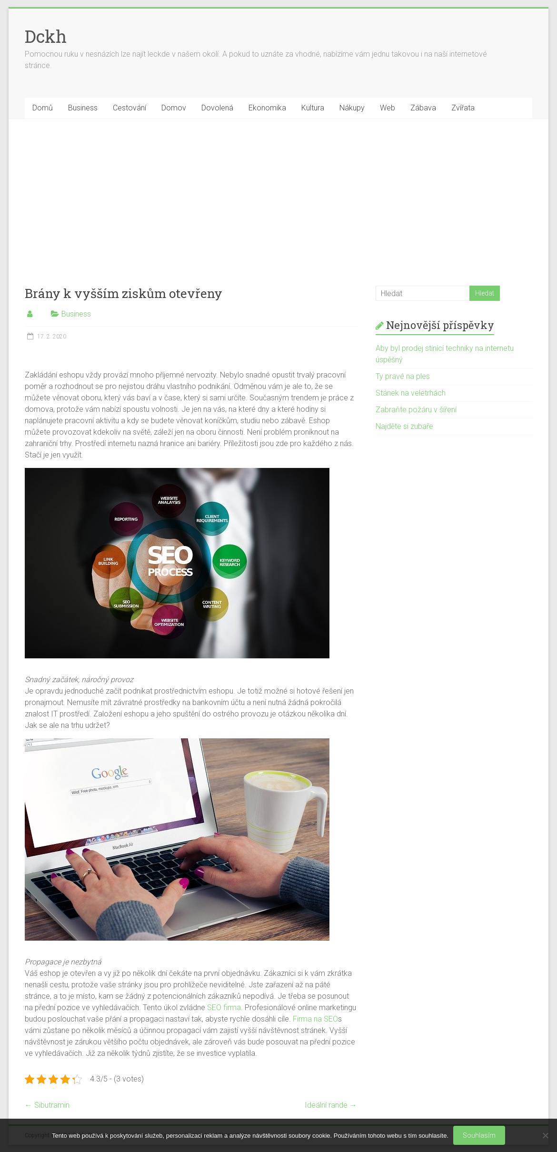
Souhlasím (479, 1135)
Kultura (312, 107)
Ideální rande (331, 1105)
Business (83, 107)
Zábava (423, 107)
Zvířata (463, 107)
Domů (42, 107)
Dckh (46, 36)
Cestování (129, 107)
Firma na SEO (315, 1018)
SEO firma (224, 1007)
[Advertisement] (279, 190)
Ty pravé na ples (403, 376)
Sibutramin (47, 1105)
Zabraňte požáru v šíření (416, 409)
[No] (545, 1135)
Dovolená (217, 107)
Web (387, 107)
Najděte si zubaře (404, 426)
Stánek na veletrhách (411, 392)
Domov (173, 107)
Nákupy (352, 107)
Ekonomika (267, 107)
